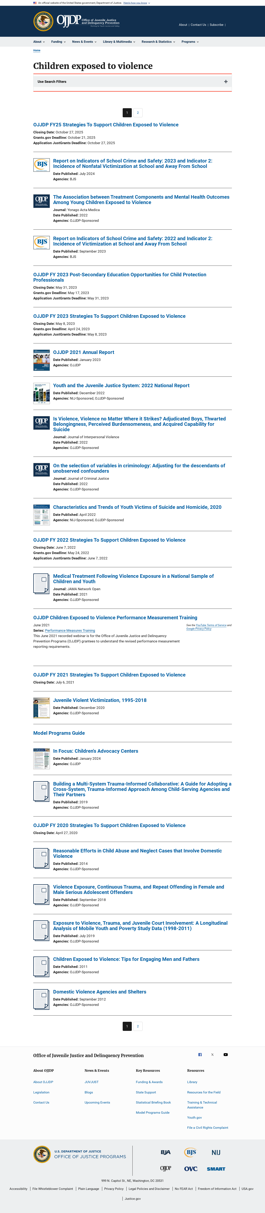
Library (192, 1082)
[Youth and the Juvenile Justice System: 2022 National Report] (41, 394)
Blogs (89, 1092)
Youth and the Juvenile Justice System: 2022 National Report (121, 385)
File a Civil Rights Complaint (207, 1128)
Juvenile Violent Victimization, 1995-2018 (100, 700)
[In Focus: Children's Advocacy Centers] (41, 759)
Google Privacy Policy (198, 628)
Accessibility (18, 1189)
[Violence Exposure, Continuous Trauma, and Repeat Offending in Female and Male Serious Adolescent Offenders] (41, 904)
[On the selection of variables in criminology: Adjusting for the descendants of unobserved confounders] (41, 470)
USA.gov (247, 1189)
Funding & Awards (149, 1082)
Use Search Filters (52, 82)
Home (36, 50)
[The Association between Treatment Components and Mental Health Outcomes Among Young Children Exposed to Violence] (41, 201)
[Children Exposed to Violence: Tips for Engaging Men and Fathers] (41, 976)
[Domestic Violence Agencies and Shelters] (41, 1008)
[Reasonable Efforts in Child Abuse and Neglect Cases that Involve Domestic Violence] (41, 867)
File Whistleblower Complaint (52, 1189)
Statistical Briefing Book (153, 1102)
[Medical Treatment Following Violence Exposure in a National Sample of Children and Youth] (41, 593)
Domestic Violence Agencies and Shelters (99, 992)
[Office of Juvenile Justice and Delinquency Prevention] (165, 1172)
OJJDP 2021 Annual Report (83, 352)
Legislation (41, 1092)
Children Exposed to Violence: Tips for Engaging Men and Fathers (126, 959)
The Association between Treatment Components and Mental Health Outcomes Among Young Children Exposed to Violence (141, 199)
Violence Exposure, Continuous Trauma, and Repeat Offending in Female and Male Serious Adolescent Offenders (138, 889)
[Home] (88, 21)
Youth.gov (194, 1117)
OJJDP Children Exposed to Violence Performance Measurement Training (115, 618)
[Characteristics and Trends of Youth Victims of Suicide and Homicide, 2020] (41, 515)
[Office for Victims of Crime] (191, 1172)
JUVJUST (92, 1082)
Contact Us (198, 25)
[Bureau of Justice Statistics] (191, 1158)
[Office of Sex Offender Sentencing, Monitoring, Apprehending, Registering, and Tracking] (216, 1171)
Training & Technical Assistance (202, 1104)
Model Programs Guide (152, 1112)
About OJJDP (43, 1082)
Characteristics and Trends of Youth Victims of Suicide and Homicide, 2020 (137, 507)
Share (232, 27)
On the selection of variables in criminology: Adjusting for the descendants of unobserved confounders (139, 468)
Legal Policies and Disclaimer (149, 1189)
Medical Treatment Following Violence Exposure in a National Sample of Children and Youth (133, 578)
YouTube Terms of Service (211, 625)
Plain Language (88, 1189)
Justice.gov (133, 1199)
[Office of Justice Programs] (43, 21)
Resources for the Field (204, 1092)
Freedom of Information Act (217, 1189)
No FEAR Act (184, 1189)
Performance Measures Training (70, 630)
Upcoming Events (97, 1102)
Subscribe (216, 25)
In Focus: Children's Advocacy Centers (95, 751)
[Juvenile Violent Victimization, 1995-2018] (41, 709)
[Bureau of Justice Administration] (166, 1155)
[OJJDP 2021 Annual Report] (41, 361)
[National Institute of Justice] (216, 1155)
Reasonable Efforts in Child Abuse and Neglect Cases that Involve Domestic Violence (137, 853)
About (183, 25)
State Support (146, 1092)
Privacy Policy (114, 1189)
